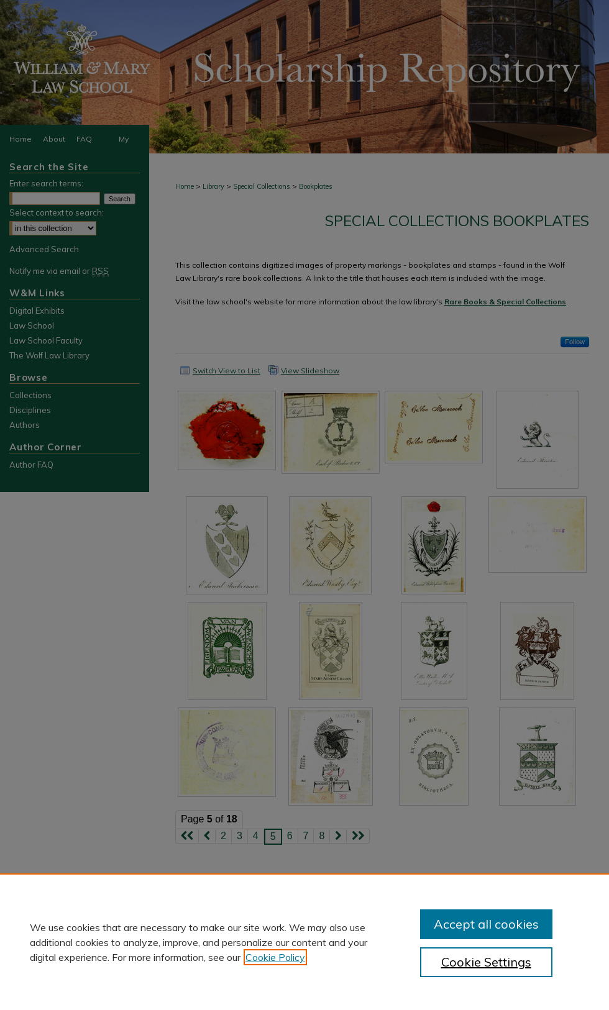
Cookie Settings (486, 962)
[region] (304, 941)
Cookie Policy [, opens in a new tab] (275, 957)
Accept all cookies (486, 924)
